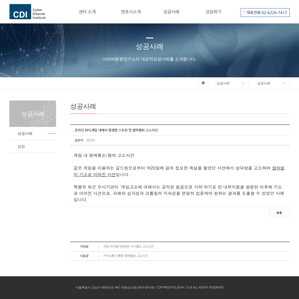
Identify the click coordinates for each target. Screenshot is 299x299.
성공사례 (171, 11)
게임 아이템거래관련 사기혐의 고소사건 (128, 246)
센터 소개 (87, 11)
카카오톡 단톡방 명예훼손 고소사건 (125, 256)
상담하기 (213, 11)
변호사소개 (131, 11)
